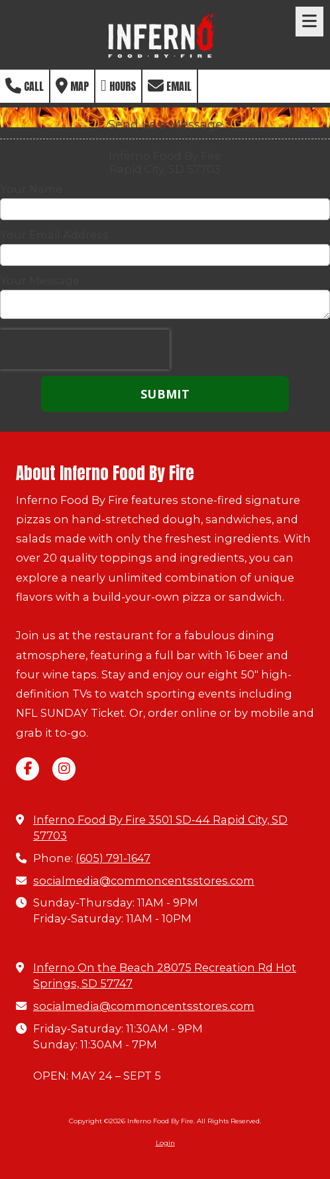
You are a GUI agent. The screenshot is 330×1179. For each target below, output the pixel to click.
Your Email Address (54, 234)
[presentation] (85, 349)
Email (170, 85)
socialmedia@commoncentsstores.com (143, 880)
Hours (118, 85)
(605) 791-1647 (113, 858)
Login (165, 1143)
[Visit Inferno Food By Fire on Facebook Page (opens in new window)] (27, 768)
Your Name (31, 189)
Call (24, 85)
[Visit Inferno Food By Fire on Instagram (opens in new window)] (64, 768)
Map (72, 85)
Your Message (40, 280)
